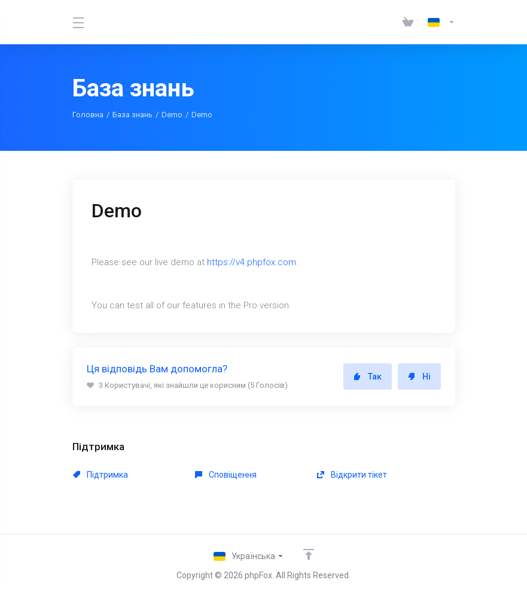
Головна (87, 114)
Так (368, 376)
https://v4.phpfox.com (251, 262)
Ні (419, 376)
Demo (172, 114)
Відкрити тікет (352, 474)
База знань (132, 114)
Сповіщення (226, 474)
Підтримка (100, 474)
